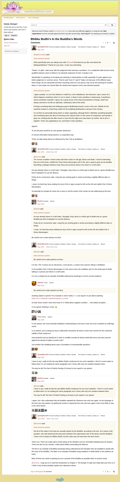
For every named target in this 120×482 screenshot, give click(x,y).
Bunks (40, 201)
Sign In (33, 471)
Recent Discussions (11, 42)
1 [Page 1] (105, 42)
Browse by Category (12, 51)
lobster (40, 282)
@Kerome (37, 157)
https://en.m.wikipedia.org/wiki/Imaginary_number (50, 298)
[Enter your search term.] (69, 25)
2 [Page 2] (107, 42)
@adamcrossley (40, 55)
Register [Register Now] (14, 35)
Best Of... (7, 46)
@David (70, 62)
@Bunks (37, 252)
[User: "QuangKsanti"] (34, 47)
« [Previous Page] (103, 42)
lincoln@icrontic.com (61, 31)
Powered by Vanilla (60, 479)
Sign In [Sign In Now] (7, 35)
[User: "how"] (34, 317)
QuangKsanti (43, 47)
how (39, 317)
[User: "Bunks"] (34, 202)
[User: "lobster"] (34, 283)
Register (40, 471)
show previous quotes (42, 58)
